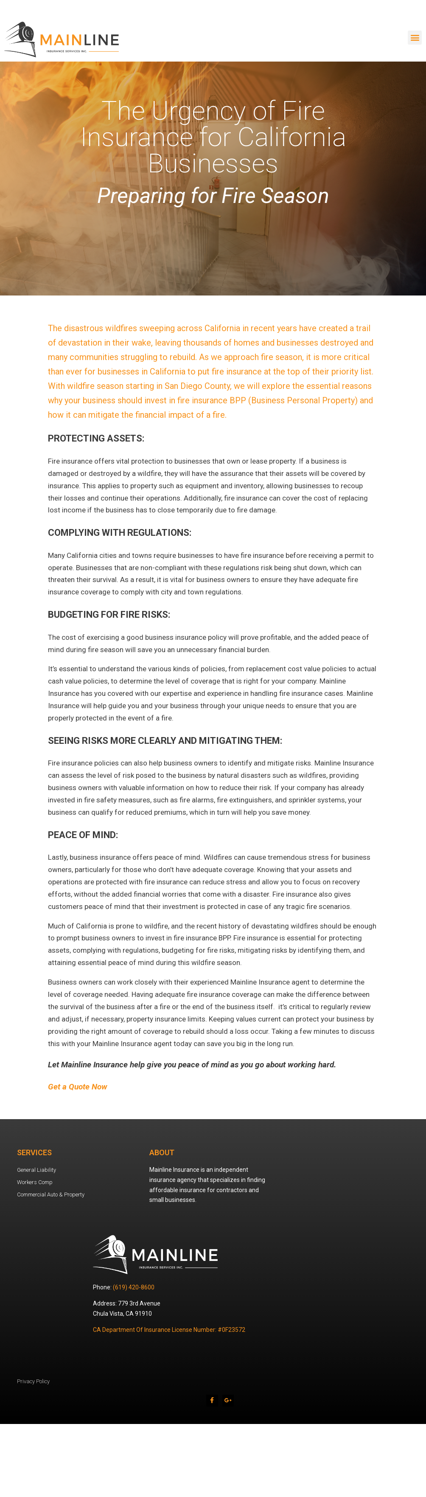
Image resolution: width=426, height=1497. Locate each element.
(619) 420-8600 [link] (133, 1287)
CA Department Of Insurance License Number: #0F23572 (169, 1329)
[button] (415, 38)
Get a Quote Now (77, 1087)
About (161, 1152)
